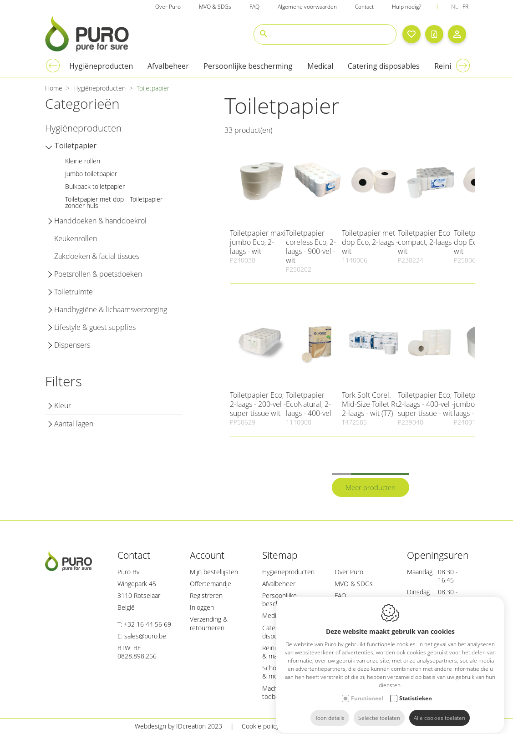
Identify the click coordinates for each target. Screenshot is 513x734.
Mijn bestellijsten (214, 571)
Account (207, 555)
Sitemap (280, 555)
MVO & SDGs (354, 583)
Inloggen (202, 607)
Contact (133, 555)
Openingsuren (437, 555)
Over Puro (349, 571)
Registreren (206, 595)
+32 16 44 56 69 (147, 624)
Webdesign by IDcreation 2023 (178, 726)
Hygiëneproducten (288, 571)
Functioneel (367, 690)
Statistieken (415, 690)
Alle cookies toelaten (439, 710)
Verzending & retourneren (209, 623)
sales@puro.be (145, 636)
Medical (273, 615)
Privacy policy (317, 726)
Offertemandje (210, 583)
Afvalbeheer (278, 583)
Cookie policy (260, 726)
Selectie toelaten (379, 710)
